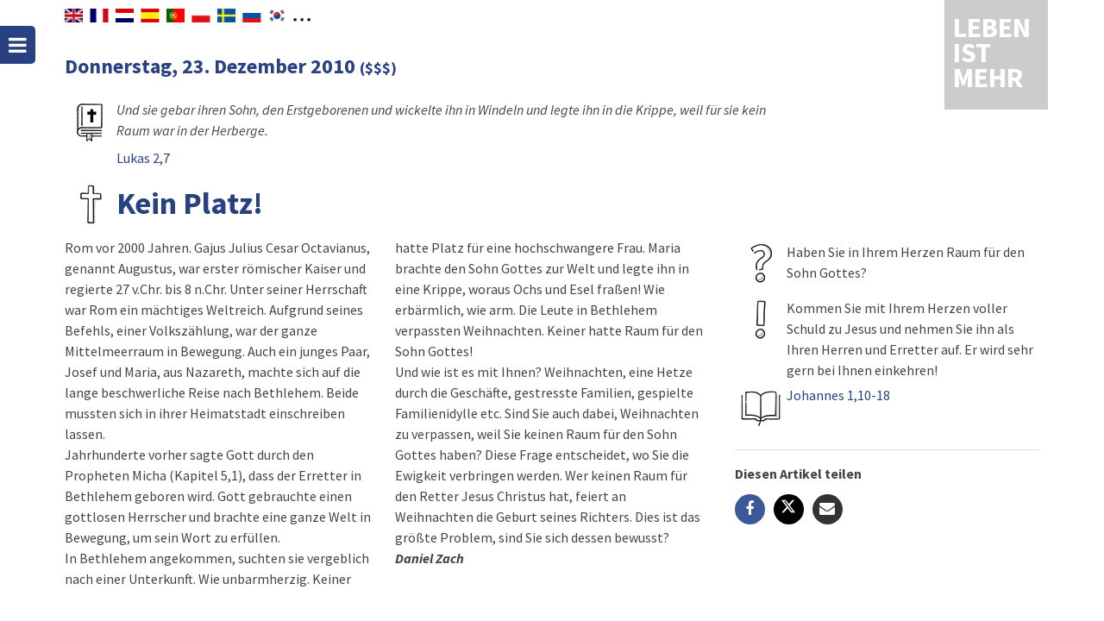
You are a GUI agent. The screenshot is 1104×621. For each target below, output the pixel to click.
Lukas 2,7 (143, 157)
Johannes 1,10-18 (838, 395)
